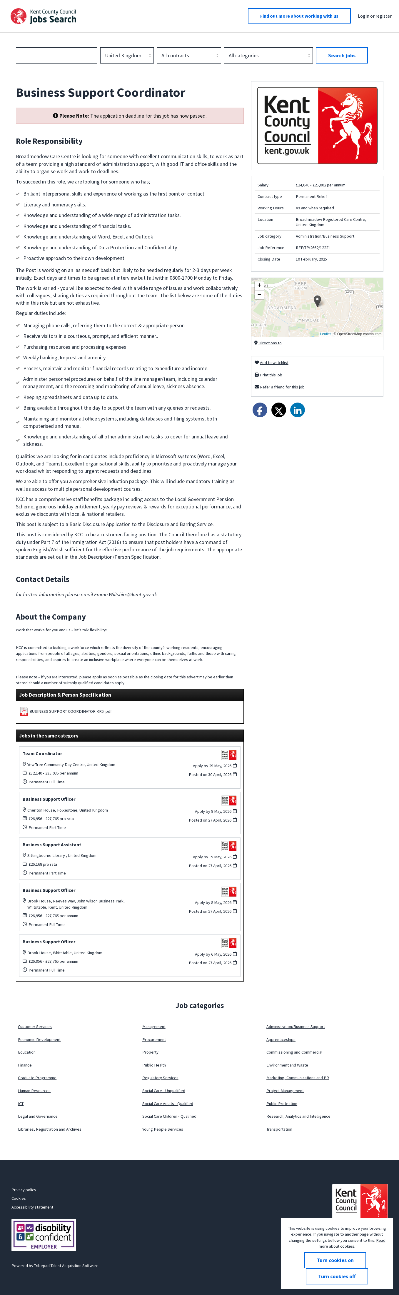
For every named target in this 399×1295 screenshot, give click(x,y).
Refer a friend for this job (282, 387)
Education (27, 1052)
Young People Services (162, 1129)
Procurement (154, 1039)
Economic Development (39, 1039)
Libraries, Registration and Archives (49, 1129)
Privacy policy (23, 1189)
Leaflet (325, 334)
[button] (317, 301)
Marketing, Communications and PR (297, 1077)
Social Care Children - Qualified (169, 1116)
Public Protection (281, 1103)
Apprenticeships (281, 1039)
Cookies (18, 1198)
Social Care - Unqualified (163, 1090)
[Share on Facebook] (260, 410)
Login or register (375, 16)
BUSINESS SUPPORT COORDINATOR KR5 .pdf (70, 711)
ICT (21, 1103)
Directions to (270, 343)
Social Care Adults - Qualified (167, 1103)
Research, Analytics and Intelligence (298, 1116)
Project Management (285, 1090)
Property (150, 1052)
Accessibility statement (32, 1207)
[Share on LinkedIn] (297, 410)
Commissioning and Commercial (294, 1052)
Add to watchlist (274, 362)
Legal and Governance (38, 1116)
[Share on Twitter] (278, 410)
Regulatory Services (160, 1077)
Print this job (271, 375)
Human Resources (34, 1090)
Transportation (279, 1129)
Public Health (154, 1065)
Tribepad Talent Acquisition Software (66, 1265)
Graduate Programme (37, 1077)
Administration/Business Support (295, 1026)
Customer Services (35, 1026)
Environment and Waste (287, 1065)
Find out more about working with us (299, 16)
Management (154, 1026)
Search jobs (341, 55)
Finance (25, 1065)
